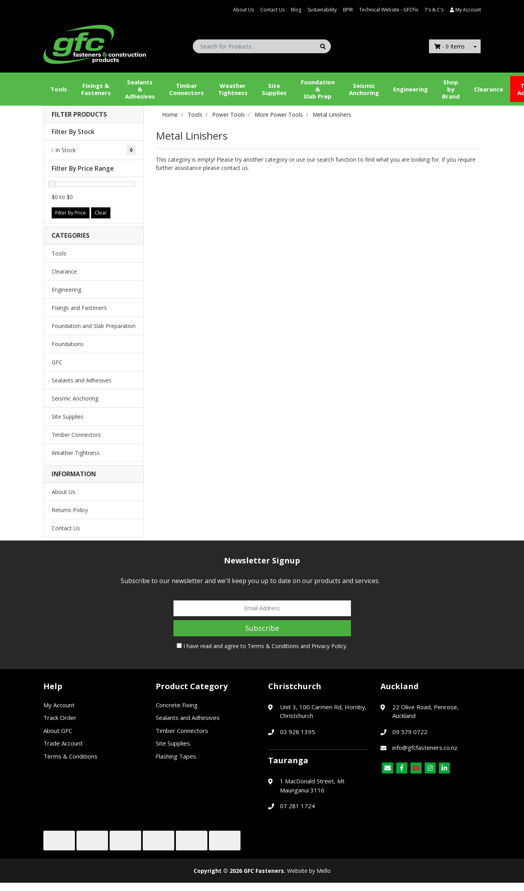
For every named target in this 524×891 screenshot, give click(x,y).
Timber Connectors (186, 89)
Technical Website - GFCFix (388, 9)
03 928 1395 (297, 732)
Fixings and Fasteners (79, 307)
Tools (58, 89)
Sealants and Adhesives (82, 380)
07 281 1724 (297, 806)
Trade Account (63, 743)
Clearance (488, 89)
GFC (57, 362)
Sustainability (322, 9)
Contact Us (272, 9)
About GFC (57, 730)
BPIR (348, 9)
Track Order (59, 717)
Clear (101, 212)
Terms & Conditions (273, 646)
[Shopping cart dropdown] (475, 46)
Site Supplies (274, 89)
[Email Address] (262, 608)
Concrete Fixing (177, 705)
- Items (449, 46)
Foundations (68, 344)
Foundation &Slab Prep (318, 89)
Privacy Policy (328, 646)
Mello (324, 870)
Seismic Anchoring (364, 89)
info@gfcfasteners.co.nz (424, 747)
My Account (59, 705)
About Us (243, 9)
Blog (296, 9)
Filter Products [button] (79, 114)
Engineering (410, 89)
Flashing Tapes (176, 756)
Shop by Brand (451, 89)
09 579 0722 (409, 732)
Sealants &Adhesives (140, 89)
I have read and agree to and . (262, 646)
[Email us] (387, 768)
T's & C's (434, 9)
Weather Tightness (76, 453)
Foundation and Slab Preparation (94, 326)
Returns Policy (70, 510)
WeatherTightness (233, 89)
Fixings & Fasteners (96, 89)
